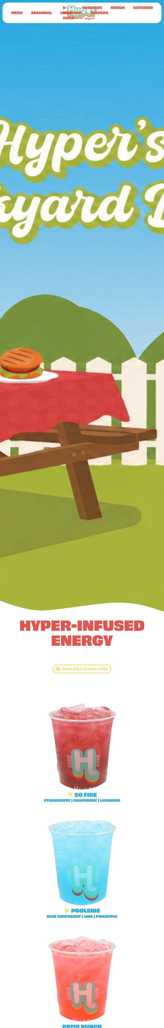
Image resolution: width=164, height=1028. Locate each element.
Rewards (92, 7)
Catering (143, 7)
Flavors (99, 12)
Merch (118, 7)
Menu (16, 12)
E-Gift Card (68, 12)
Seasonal (41, 12)
